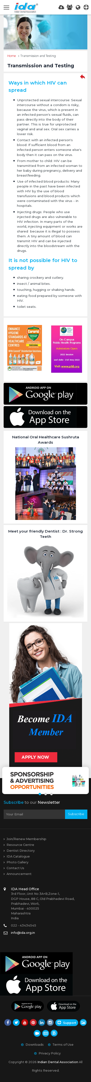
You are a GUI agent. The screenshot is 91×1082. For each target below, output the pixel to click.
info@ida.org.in (23, 933)
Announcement (19, 874)
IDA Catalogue (18, 856)
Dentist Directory (21, 850)
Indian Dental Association (57, 1062)
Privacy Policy (50, 1053)
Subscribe (76, 814)
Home (11, 56)
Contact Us (15, 868)
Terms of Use (63, 1044)
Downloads (34, 1044)
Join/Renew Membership (26, 839)
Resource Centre (20, 845)
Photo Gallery (17, 862)
